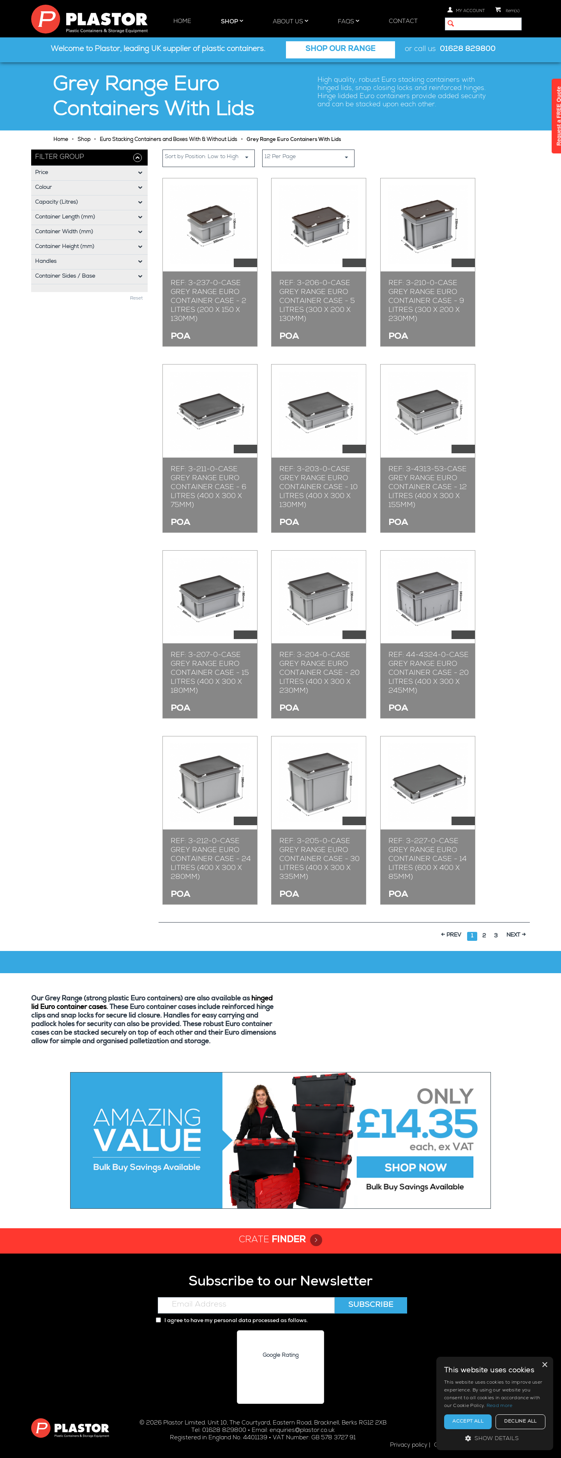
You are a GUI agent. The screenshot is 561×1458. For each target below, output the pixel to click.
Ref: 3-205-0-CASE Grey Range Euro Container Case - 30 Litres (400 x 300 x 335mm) (319, 859)
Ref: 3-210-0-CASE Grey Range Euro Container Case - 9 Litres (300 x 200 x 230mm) (426, 301)
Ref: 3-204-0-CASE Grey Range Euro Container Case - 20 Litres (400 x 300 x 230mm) (319, 673)
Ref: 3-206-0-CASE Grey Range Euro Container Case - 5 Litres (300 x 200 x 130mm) (317, 301)
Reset (136, 298)
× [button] (544, 1365)
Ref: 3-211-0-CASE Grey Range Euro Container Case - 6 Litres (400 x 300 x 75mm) (208, 487)
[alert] (494, 1403)
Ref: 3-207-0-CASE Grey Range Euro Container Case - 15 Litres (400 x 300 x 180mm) (210, 673)
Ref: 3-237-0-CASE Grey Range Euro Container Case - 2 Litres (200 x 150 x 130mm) (208, 301)
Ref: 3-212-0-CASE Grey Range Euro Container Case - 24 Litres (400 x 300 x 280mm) (211, 859)
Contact (403, 22)
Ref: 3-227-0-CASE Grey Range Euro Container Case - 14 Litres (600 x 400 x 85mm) (427, 859)
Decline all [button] (520, 1421)
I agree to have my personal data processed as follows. (232, 1321)
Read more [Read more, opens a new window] (500, 1406)
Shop (232, 21)
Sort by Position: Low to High (209, 157)
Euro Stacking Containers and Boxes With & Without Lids (168, 140)
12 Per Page (309, 157)
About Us (290, 21)
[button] (494, 1438)
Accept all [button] (467, 1421)
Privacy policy (408, 1445)
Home (182, 22)
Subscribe (370, 1305)
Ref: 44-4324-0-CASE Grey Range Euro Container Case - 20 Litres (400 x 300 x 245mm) (428, 673)
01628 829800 (468, 49)
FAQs (348, 21)
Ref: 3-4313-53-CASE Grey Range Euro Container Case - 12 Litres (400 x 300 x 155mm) (427, 487)
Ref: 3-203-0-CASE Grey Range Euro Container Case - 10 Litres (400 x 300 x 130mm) (318, 487)
